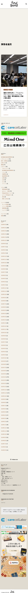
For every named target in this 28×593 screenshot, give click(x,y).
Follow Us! (14, 459)
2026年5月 (3, 224)
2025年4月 (3, 253)
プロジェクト (5, 168)
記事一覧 (3, 473)
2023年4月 (3, 313)
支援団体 (4, 174)
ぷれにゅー (3, 470)
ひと (3, 181)
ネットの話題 (5, 204)
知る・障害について (7, 476)
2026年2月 (3, 234)
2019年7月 (3, 443)
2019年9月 (3, 437)
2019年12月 (4, 427)
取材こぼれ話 (5, 198)
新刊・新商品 (4, 160)
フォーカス (3, 213)
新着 (2, 215)
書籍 (2, 164)
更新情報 (4, 208)
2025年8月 (3, 243)
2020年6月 (3, 408)
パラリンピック (4, 159)
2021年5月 (3, 373)
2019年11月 (4, 431)
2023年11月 (4, 291)
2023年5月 (3, 310)
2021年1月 (3, 386)
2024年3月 (3, 281)
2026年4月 (3, 227)
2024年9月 (3, 265)
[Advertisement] (14, 24)
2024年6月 (3, 275)
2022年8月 (3, 339)
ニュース (10, 89)
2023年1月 (3, 323)
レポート (3, 166)
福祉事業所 (4, 176)
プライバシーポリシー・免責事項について (11, 485)
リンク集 (3, 483)
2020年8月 (3, 402)
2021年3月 (3, 380)
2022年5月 (3, 348)
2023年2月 (3, 319)
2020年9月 (3, 399)
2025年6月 (3, 250)
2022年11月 (4, 329)
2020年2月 (3, 421)
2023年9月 (3, 297)
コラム (2, 187)
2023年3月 (3, 316)
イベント (4, 183)
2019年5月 (3, 450)
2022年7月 (3, 342)
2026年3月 (3, 230)
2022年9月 (3, 335)
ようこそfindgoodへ (6, 195)
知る (2, 475)
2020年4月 (3, 415)
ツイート (3, 502)
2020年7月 (3, 405)
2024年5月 (3, 278)
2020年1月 (3, 424)
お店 (3, 179)
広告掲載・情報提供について (8, 471)
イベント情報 (6, 89)
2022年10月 (4, 332)
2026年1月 (3, 237)
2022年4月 (3, 351)
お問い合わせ (4, 480)
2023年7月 (3, 304)
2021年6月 (3, 370)
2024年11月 (4, 259)
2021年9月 (3, 361)
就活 (3, 196)
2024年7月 (3, 272)
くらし (3, 172)
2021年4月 (3, 377)
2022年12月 (4, 326)
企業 (3, 177)
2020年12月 (4, 389)
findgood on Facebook (8, 490)
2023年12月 (4, 288)
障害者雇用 (4, 189)
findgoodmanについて (7, 193)
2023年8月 (3, 300)
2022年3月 (3, 354)
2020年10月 (4, 396)
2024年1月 (3, 285)
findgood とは (4, 481)
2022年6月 (3, 345)
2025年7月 (3, 246)
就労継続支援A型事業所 (6, 157)
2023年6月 (3, 307)
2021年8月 (3, 364)
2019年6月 (3, 447)
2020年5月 (3, 412)
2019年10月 (4, 434)
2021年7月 (3, 367)
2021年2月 (3, 383)
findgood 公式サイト (6, 468)
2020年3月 (3, 418)
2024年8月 (3, 269)
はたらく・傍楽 (5, 191)
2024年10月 (4, 262)
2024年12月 (4, 256)
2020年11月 (4, 393)
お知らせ (3, 162)
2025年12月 (4, 240)
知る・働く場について (7, 478)
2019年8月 (3, 440)
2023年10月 (4, 294)
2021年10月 (4, 358)
